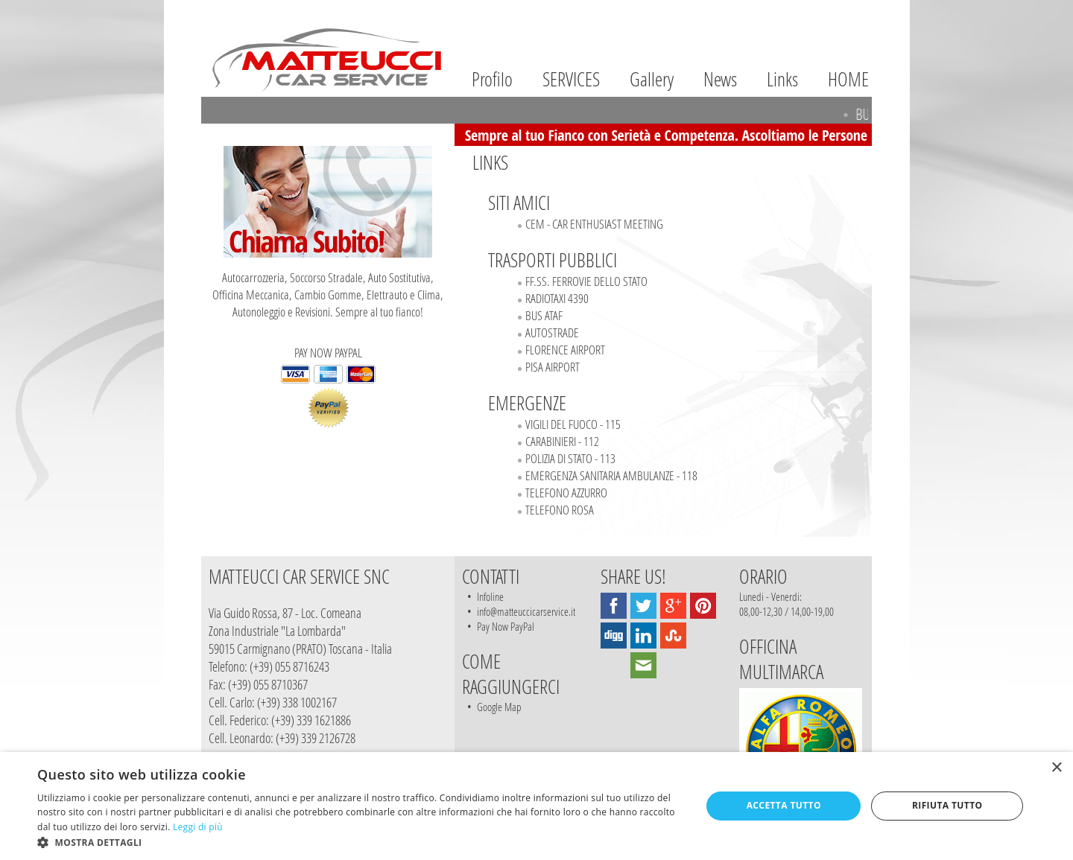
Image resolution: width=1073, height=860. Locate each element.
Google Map (499, 706)
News (720, 79)
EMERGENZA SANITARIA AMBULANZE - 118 (611, 475)
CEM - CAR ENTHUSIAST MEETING (594, 223)
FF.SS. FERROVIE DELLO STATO (586, 281)
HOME (848, 79)
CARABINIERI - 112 (562, 441)
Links (782, 79)
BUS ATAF (544, 315)
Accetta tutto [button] (784, 805)
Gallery (652, 79)
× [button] (1056, 768)
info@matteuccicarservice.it (526, 611)
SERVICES (571, 79)
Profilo (492, 79)
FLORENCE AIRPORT (565, 349)
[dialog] (536, 806)
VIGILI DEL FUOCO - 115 (573, 424)
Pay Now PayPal (505, 626)
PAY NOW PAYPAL (328, 386)
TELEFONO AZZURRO (566, 492)
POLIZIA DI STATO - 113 (570, 458)
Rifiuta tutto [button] (947, 805)
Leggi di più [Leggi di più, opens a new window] (198, 827)
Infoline (490, 596)
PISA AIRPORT (552, 366)
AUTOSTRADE (552, 332)
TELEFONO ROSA (559, 509)
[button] (359, 842)
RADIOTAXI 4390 (557, 298)
